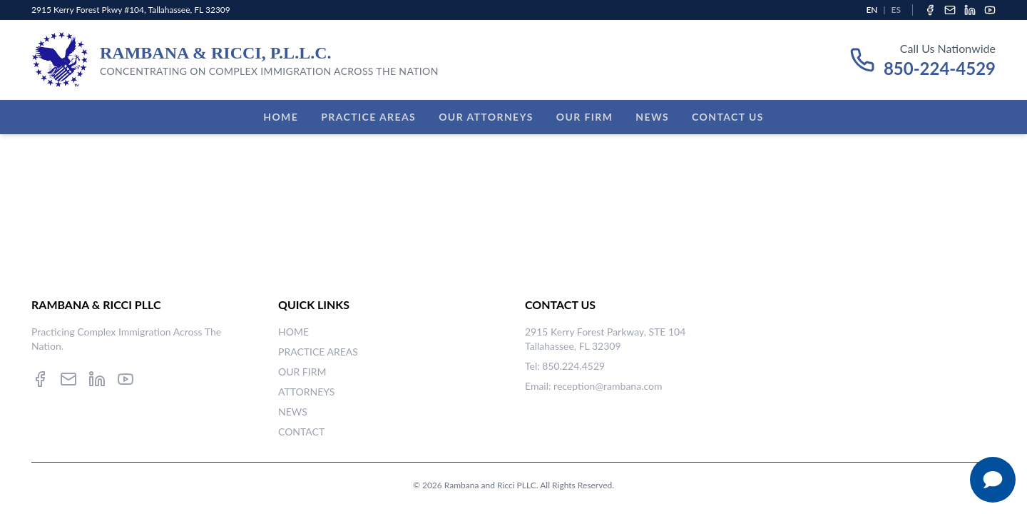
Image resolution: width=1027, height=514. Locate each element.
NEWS (292, 411)
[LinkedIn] (970, 10)
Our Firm (584, 117)
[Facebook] (930, 10)
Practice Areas (368, 117)
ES (896, 9)
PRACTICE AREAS (318, 352)
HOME (293, 332)
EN (871, 9)
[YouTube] (990, 10)
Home (280, 117)
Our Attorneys (486, 117)
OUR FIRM (302, 372)
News (652, 117)
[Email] (950, 10)
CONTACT (301, 431)
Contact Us (728, 117)
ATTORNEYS (306, 392)
